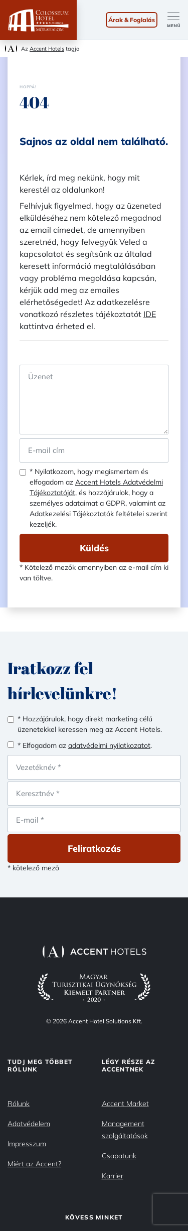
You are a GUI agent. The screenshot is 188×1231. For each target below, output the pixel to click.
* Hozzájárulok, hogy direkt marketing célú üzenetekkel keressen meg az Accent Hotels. (90, 724)
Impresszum (27, 1143)
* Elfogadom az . (85, 745)
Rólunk (19, 1103)
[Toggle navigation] (177, 20)
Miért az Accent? (34, 1163)
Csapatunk (119, 1155)
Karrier (112, 1175)
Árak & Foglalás (131, 20)
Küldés (94, 548)
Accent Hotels (47, 48)
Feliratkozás (94, 848)
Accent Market (125, 1103)
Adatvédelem (29, 1123)
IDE (149, 314)
